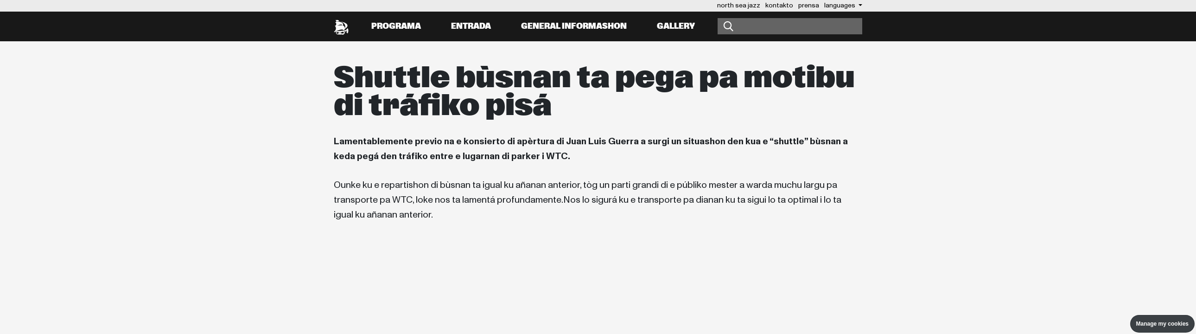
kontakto (779, 5)
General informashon (574, 26)
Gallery (676, 26)
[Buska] (790, 26)
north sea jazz (738, 5)
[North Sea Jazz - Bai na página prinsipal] (341, 26)
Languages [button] (840, 5)
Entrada (471, 26)
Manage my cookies (1162, 324)
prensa (808, 5)
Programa (396, 26)
